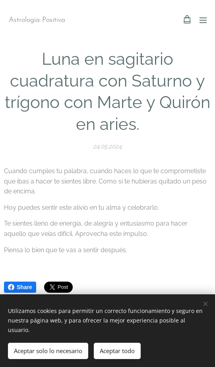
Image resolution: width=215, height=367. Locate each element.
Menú (203, 20)
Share (20, 287)
